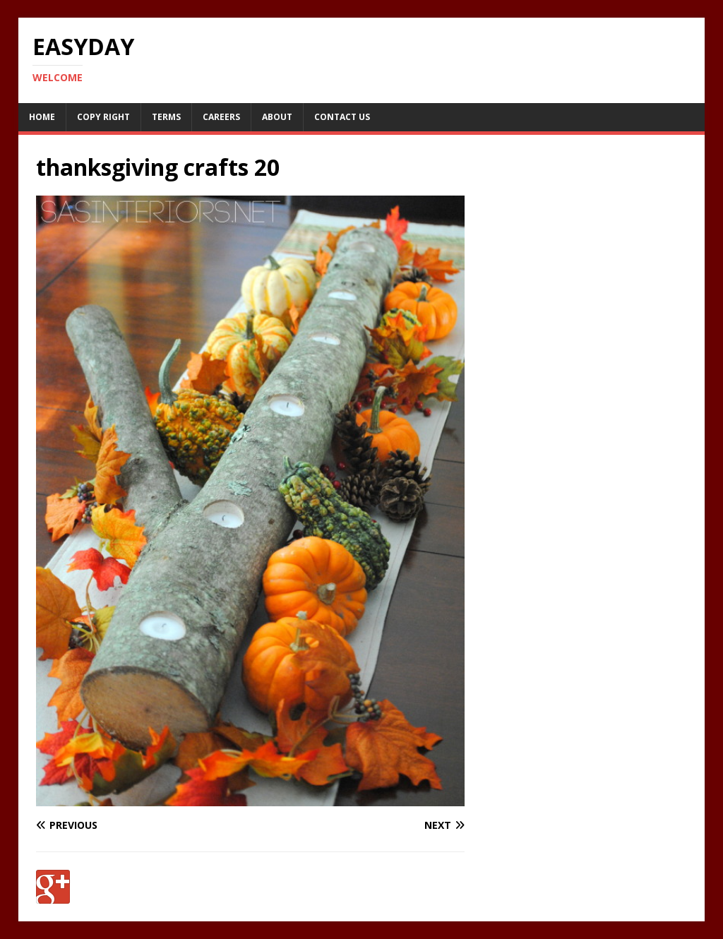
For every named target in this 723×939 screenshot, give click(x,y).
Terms (166, 117)
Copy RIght (103, 117)
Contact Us (342, 117)
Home (42, 117)
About (277, 117)
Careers (221, 117)
